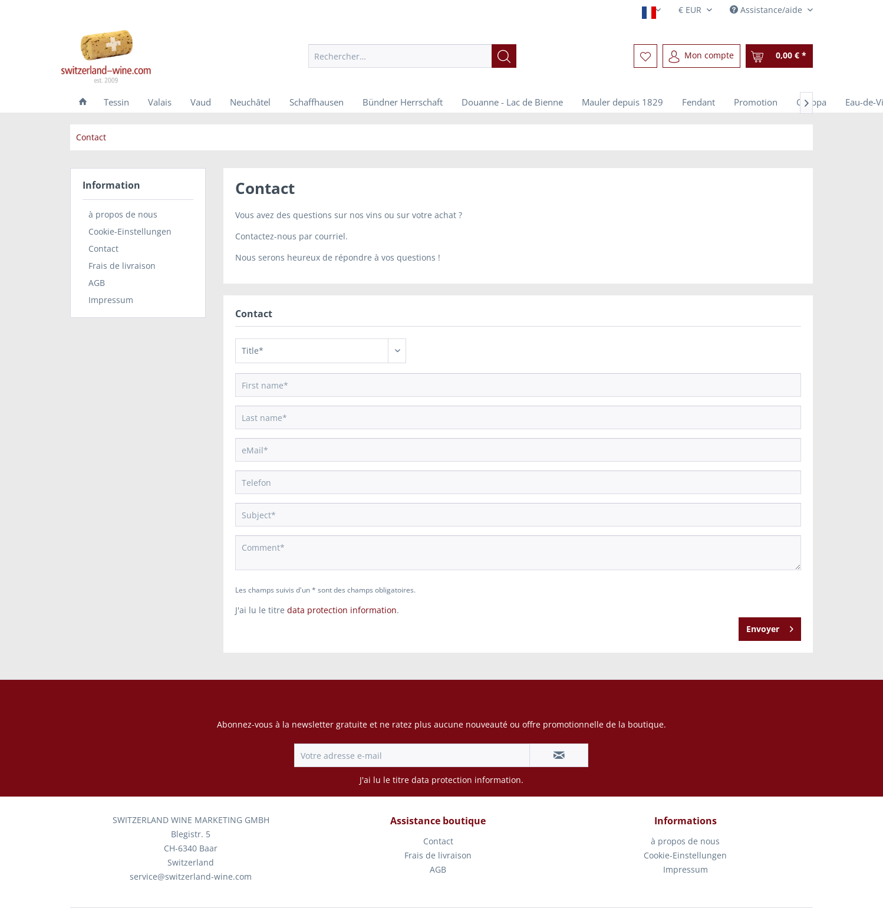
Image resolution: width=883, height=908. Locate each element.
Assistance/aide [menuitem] (767, 9)
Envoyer (769, 627)
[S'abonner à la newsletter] (558, 755)
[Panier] (779, 56)
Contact (103, 248)
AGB (96, 282)
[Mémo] (645, 56)
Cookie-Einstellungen (130, 231)
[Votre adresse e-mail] (412, 755)
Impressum (110, 299)
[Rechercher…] (412, 56)
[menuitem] (412, 56)
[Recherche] (504, 56)
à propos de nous (122, 214)
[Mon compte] (701, 56)
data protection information (342, 610)
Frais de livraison (122, 265)
